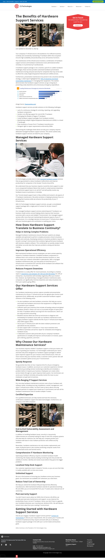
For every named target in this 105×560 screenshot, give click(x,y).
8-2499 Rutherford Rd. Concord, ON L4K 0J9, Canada (44, 542)
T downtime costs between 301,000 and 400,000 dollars (38, 274)
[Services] (62, 6)
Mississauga (90, 544)
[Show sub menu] (57, 6)
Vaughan (89, 542)
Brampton (90, 546)
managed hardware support (49, 179)
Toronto (89, 540)
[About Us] (70, 6)
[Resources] (79, 6)
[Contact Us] (88, 6)
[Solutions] (54, 6)
